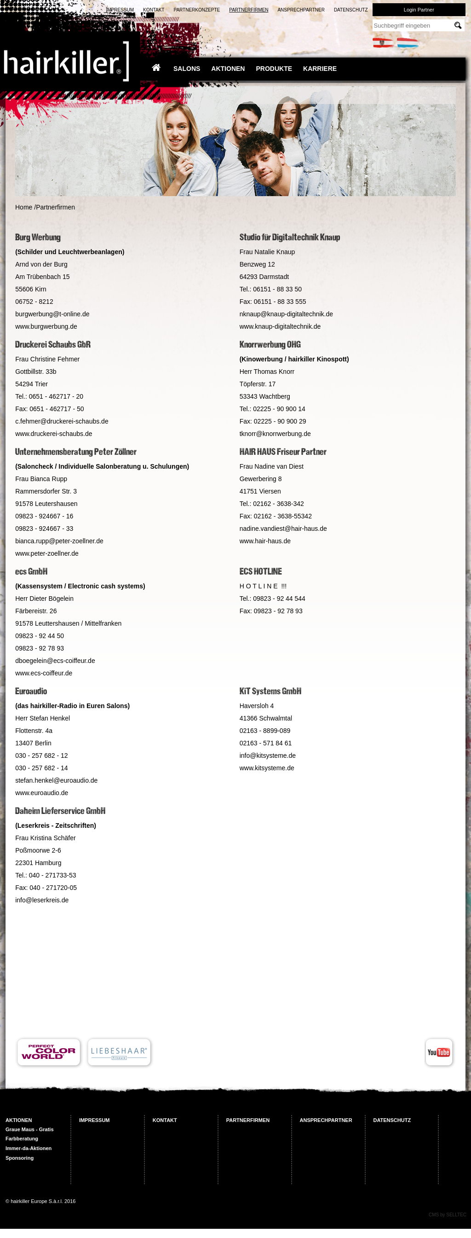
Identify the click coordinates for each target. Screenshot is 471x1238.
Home (23, 207)
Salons (186, 68)
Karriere (320, 68)
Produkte (274, 68)
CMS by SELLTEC (447, 1214)
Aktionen (228, 68)
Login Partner (419, 9)
